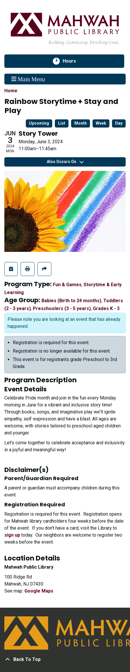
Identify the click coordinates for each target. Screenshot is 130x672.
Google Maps (38, 591)
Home (10, 90)
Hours (72, 61)
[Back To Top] (65, 659)
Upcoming (39, 123)
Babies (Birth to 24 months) (71, 300)
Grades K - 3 (106, 308)
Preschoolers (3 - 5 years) (62, 308)
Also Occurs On (65, 161)
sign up (12, 535)
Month (80, 123)
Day (118, 123)
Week (101, 123)
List (61, 123)
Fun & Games (67, 284)
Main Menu (28, 78)
